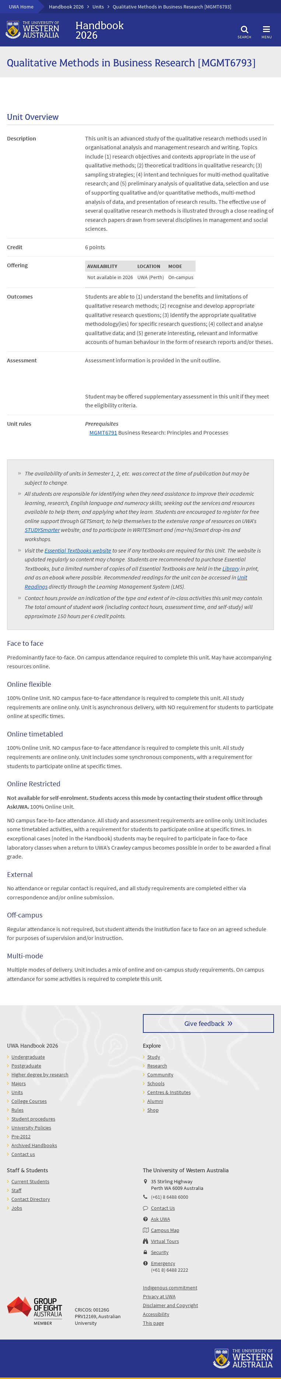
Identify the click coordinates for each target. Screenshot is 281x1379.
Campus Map (165, 1230)
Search (244, 31)
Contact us (23, 1154)
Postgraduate (26, 1065)
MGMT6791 (103, 432)
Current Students (30, 1181)
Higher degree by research (40, 1074)
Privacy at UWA (159, 1296)
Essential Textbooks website (78, 550)
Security (160, 1252)
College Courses (29, 1101)
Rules (17, 1110)
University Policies (31, 1127)
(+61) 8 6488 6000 (169, 1197)
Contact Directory (30, 1199)
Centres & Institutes (169, 1092)
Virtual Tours (165, 1241)
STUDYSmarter (42, 529)
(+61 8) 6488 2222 (169, 1270)
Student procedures (33, 1118)
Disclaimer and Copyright (170, 1305)
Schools (156, 1083)
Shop (153, 1110)
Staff (16, 1190)
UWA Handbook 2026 (32, 1045)
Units (98, 6)
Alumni (155, 1101)
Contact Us (163, 1208)
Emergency (163, 1263)
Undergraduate (28, 1057)
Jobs (16, 1208)
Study (153, 1057)
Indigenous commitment (170, 1287)
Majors (18, 1083)
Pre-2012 (21, 1136)
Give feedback (204, 1023)
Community (160, 1074)
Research (157, 1065)
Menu (266, 31)
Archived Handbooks (34, 1145)
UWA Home (21, 6)
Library (230, 568)
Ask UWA (160, 1219)
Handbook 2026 (66, 6)
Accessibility (156, 1314)
